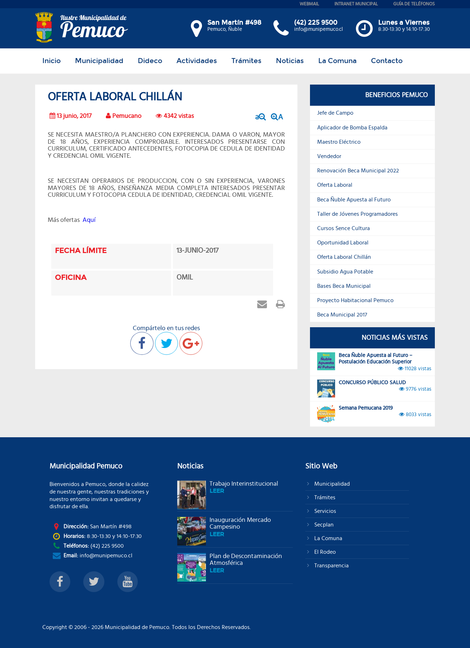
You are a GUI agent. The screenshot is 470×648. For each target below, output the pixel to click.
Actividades (197, 61)
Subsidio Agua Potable (345, 272)
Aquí (89, 220)
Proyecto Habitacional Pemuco (355, 300)
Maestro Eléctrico (339, 142)
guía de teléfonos (414, 4)
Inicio (51, 61)
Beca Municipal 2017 (342, 315)
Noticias (290, 61)
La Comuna (337, 61)
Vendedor (329, 156)
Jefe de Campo (335, 113)
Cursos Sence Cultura (343, 228)
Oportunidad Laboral (342, 243)
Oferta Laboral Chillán (344, 257)
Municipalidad (99, 61)
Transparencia (331, 565)
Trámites (246, 61)
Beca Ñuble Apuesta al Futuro (354, 199)
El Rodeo (324, 552)
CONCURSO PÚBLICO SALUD (374, 388)
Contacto (387, 61)
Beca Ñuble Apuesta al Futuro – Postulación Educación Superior (374, 362)
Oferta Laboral (334, 185)
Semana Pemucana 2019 (374, 414)
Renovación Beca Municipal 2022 (358, 170)
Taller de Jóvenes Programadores (357, 214)
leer (217, 490)
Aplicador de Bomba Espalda (352, 127)
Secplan (323, 525)
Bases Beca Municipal (344, 286)
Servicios (324, 511)
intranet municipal (356, 4)
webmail (309, 4)
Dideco (150, 61)
